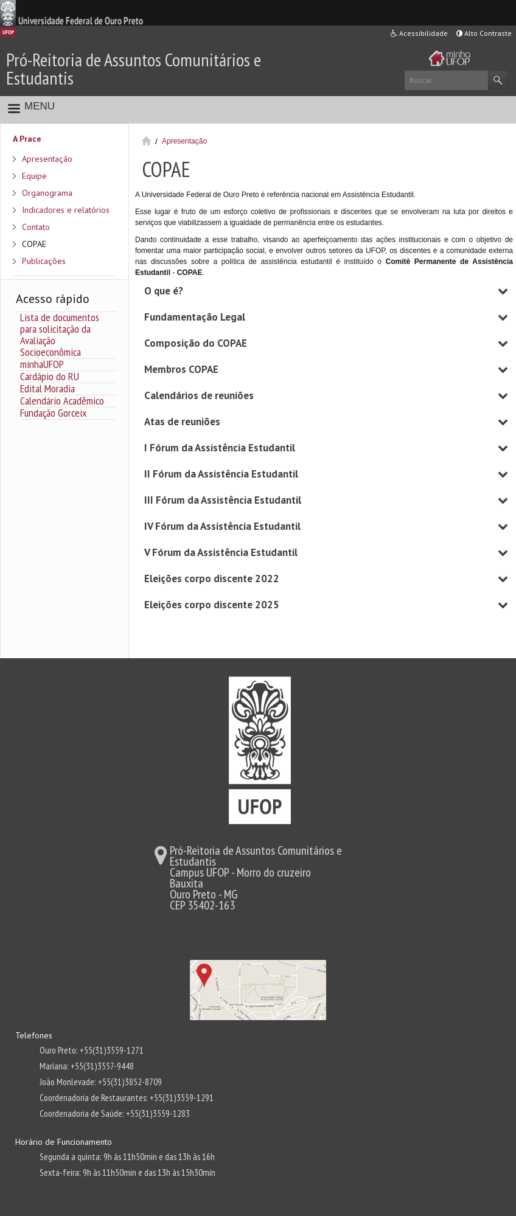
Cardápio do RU (49, 376)
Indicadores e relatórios (66, 209)
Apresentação (47, 158)
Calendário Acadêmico (62, 401)
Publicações (44, 260)
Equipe (34, 175)
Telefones (33, 1035)
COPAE (34, 243)
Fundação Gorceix (53, 413)
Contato (36, 226)
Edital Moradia (47, 388)
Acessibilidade (419, 33)
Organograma (47, 192)
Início (146, 141)
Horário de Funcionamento (63, 1141)
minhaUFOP (42, 364)
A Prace (27, 138)
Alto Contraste (484, 33)
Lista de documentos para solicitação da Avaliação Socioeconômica (59, 334)
